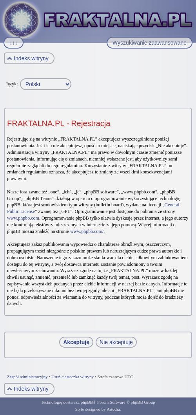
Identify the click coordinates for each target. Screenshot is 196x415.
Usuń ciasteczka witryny (72, 376)
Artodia (113, 409)
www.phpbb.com (23, 218)
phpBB (87, 402)
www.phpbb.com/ (86, 231)
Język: (12, 84)
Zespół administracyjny (27, 376)
